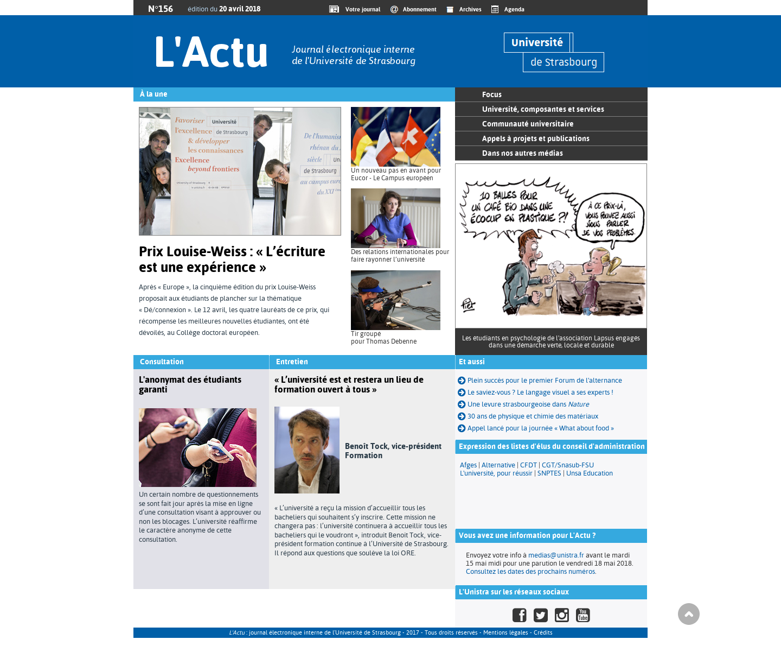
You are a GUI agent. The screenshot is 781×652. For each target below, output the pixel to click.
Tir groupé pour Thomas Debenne (384, 337)
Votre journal (361, 9)
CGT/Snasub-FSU (568, 465)
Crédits (543, 632)
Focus (492, 94)
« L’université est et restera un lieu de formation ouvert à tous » (349, 384)
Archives (470, 9)
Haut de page (689, 614)
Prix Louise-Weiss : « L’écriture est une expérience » (232, 259)
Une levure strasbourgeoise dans (523, 404)
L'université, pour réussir (496, 473)
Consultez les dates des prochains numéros (530, 571)
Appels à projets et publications (536, 138)
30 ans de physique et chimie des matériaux (528, 416)
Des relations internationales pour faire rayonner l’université (400, 255)
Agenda (514, 9)
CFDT (528, 465)
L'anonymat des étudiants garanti (190, 384)
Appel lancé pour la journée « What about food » (536, 428)
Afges (468, 465)
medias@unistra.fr (556, 555)
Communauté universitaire (528, 123)
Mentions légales (505, 632)
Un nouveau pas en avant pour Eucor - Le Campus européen (396, 174)
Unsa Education (589, 473)
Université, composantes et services (543, 109)
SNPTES (549, 473)
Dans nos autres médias (522, 153)
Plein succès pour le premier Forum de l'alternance (540, 380)
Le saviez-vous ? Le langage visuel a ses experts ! (535, 392)
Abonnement (420, 9)
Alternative (498, 465)
